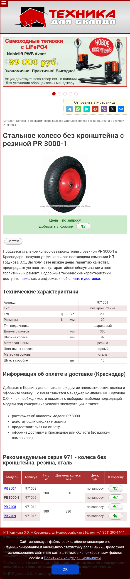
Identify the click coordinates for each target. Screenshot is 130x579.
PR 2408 (10, 507)
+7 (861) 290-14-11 (111, 533)
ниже (24, 278)
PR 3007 (10, 489)
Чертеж (13, 241)
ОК (64, 569)
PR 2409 (10, 516)
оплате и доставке (84, 278)
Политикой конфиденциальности (72, 558)
